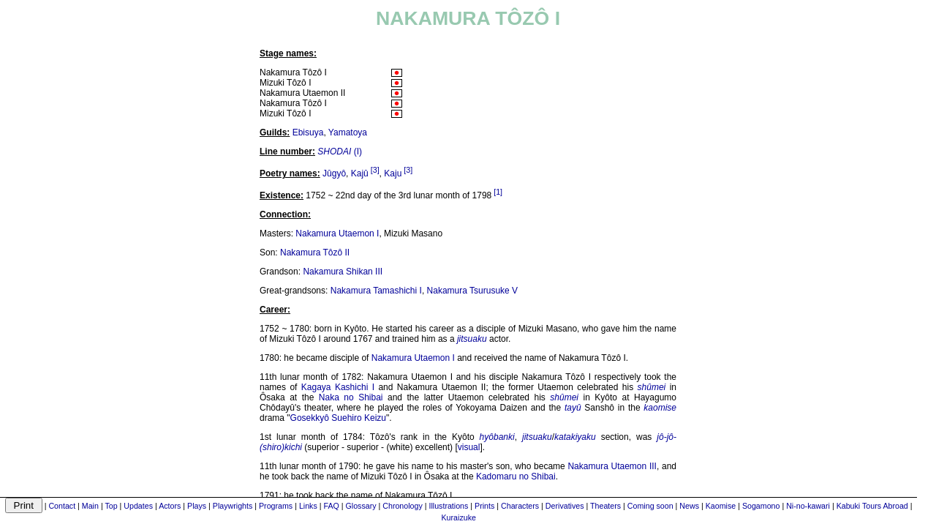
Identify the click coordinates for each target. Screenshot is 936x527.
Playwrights (232, 505)
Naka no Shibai (351, 397)
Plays (196, 505)
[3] (375, 169)
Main (90, 505)
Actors (170, 505)
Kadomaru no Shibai (516, 476)
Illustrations (448, 505)
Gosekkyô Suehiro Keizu (338, 418)
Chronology (402, 505)
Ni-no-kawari (808, 505)
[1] (498, 191)
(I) (339, 151)
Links (308, 505)
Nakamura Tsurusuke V (472, 290)
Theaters (605, 505)
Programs (275, 505)
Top (111, 505)
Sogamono (761, 505)
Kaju (392, 173)
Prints (484, 505)
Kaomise (721, 505)
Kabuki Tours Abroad (872, 505)
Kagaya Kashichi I (337, 387)
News (689, 505)
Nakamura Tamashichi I (376, 290)
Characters (520, 505)
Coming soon (650, 505)
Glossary (361, 505)
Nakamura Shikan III (342, 271)
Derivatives (565, 505)
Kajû (360, 173)
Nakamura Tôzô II (315, 252)
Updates (138, 505)
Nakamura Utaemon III (611, 466)
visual (469, 447)
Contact (61, 505)
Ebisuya (308, 132)
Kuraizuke (459, 517)
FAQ (331, 505)
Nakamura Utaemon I (337, 233)
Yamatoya (347, 132)
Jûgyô (334, 173)
